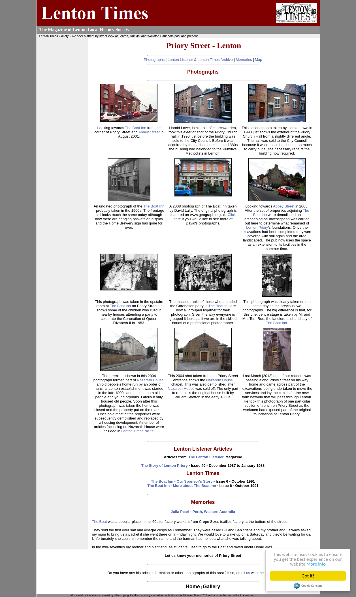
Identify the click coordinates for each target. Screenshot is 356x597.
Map (258, 59)
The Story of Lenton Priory (164, 465)
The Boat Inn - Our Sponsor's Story (181, 481)
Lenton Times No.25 (137, 431)
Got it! (308, 576)
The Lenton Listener (205, 457)
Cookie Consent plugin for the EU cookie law (308, 586)
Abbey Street (149, 132)
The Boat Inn (135, 128)
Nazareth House (150, 380)
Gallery (211, 586)
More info (316, 564)
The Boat (99, 521)
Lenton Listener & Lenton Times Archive (200, 59)
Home (193, 586)
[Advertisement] (62, 124)
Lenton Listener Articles (203, 449)
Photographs (154, 59)
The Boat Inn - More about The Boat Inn (181, 485)
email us (243, 573)
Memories (244, 59)
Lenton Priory (257, 227)
